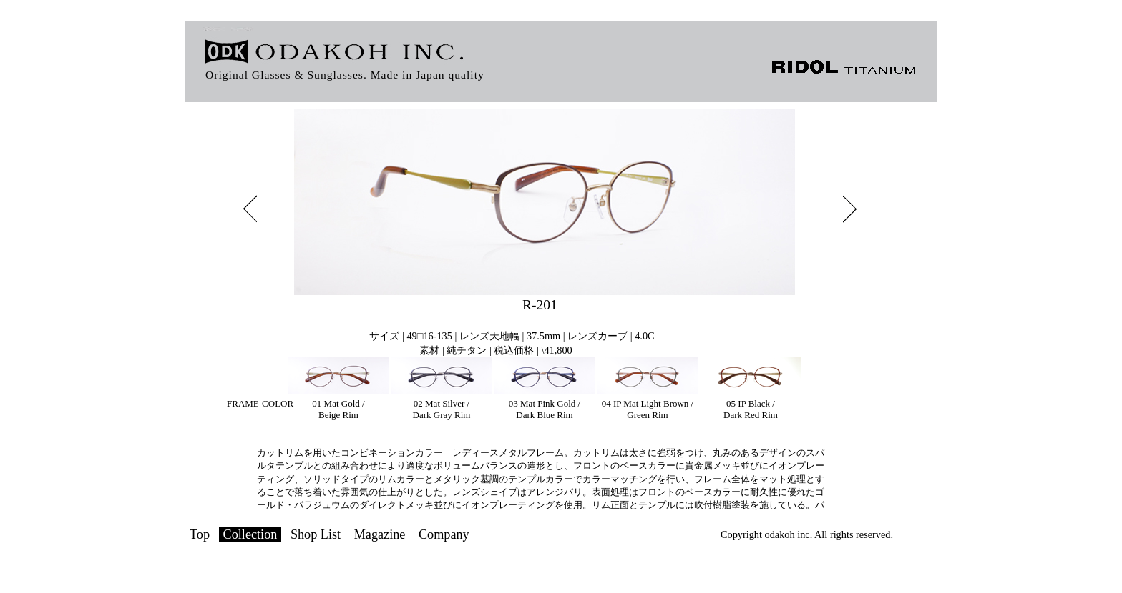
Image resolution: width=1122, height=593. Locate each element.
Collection (250, 534)
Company (444, 534)
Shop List (316, 534)
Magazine (380, 534)
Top (200, 534)
